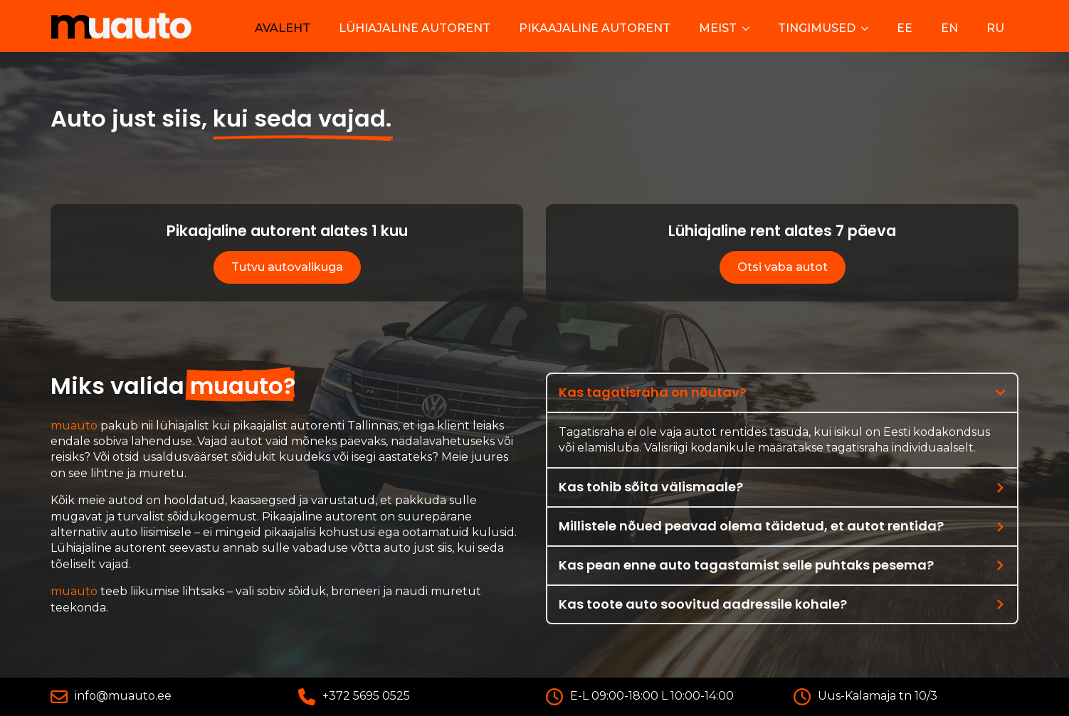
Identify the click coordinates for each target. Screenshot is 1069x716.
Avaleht (282, 28)
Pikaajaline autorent (594, 28)
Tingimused (816, 28)
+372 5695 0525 (366, 695)
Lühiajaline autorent (414, 28)
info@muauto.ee (123, 695)
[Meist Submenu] (750, 28)
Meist (718, 28)
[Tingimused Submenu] (869, 28)
